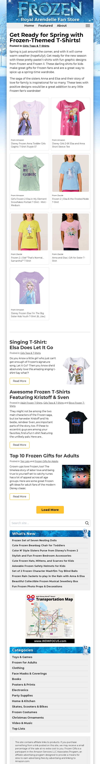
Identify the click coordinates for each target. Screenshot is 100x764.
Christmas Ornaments (28, 717)
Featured (45, 25)
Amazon (20, 140)
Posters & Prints (23, 684)
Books (16, 679)
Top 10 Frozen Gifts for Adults (44, 456)
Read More (19, 381)
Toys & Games (22, 657)
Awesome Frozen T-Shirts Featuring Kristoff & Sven (40, 394)
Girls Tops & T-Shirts (36, 46)
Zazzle (60, 195)
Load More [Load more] (50, 510)
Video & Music (22, 723)
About (62, 25)
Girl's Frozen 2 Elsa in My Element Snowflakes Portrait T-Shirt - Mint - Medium (29, 202)
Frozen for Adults (24, 662)
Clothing (18, 668)
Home (29, 25)
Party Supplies (22, 695)
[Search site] (47, 523)
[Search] (87, 523)
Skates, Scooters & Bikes (30, 706)
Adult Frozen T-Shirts (31, 403)
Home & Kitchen (23, 701)
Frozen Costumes (24, 712)
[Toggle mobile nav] (87, 25)
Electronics (20, 690)
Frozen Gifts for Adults (46, 461)
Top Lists (25, 461)
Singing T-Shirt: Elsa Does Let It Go (31, 344)
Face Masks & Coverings (29, 673)
